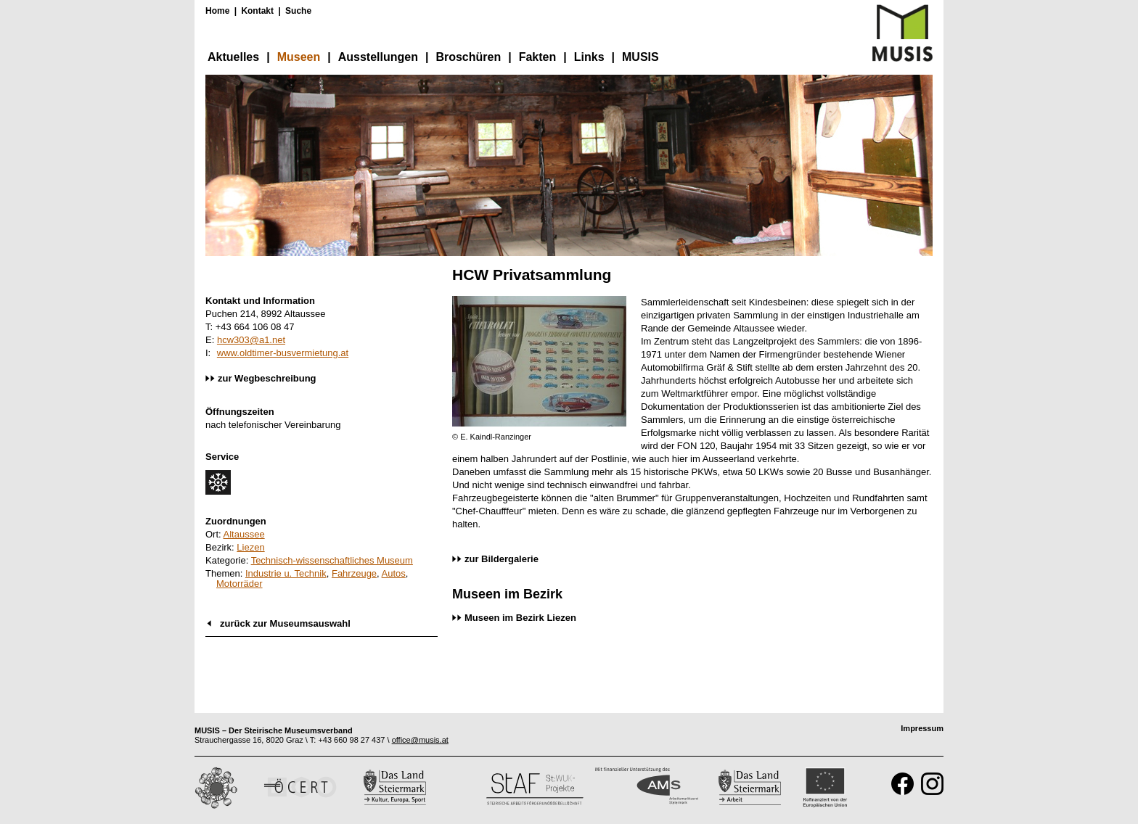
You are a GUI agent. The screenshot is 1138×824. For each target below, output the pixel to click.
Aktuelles (233, 57)
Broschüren (468, 57)
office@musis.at (420, 740)
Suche (298, 11)
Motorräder (239, 583)
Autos (394, 573)
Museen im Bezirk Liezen (520, 617)
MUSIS (640, 57)
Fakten (538, 57)
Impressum (922, 728)
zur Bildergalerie (501, 558)
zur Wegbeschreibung (267, 378)
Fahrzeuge (354, 573)
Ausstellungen (378, 57)
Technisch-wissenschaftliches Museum (332, 560)
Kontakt (257, 11)
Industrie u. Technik (286, 573)
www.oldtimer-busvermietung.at (282, 352)
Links (589, 57)
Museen (299, 57)
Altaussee (244, 534)
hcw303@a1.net (251, 339)
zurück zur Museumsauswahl (285, 623)
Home (217, 11)
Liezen (250, 547)
